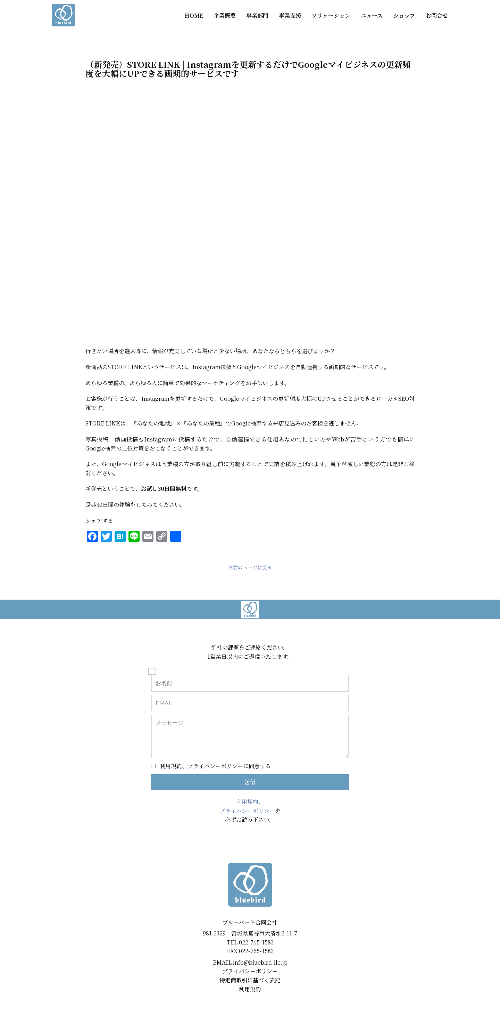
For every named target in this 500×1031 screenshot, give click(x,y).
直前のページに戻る (250, 567)
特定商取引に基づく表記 (250, 980)
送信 (250, 782)
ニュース (372, 15)
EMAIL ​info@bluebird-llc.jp (250, 962)
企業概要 (225, 15)
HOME (194, 15)
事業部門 (257, 15)
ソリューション (330, 15)
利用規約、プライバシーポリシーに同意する (215, 766)
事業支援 (290, 15)
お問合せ (437, 15)
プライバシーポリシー (247, 811)
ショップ (404, 15)
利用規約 (247, 802)
